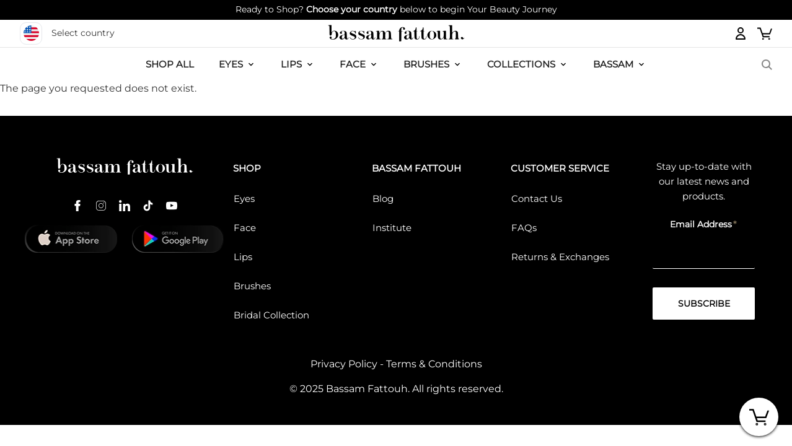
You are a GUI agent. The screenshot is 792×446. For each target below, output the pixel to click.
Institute (391, 228)
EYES (231, 64)
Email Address (701, 224)
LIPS (291, 64)
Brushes (426, 64)
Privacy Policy (343, 364)
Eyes (244, 198)
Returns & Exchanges (560, 257)
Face (245, 228)
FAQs (524, 228)
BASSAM (613, 64)
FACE (353, 64)
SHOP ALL (170, 64)
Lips (243, 257)
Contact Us (536, 198)
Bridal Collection (271, 315)
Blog (383, 198)
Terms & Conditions (434, 364)
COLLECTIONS (521, 64)
